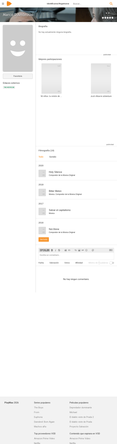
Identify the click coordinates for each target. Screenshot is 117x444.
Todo (41, 156)
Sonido (52, 156)
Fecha (41, 263)
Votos (67, 263)
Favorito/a (17, 76)
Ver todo (43, 239)
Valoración (54, 263)
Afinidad (79, 263)
